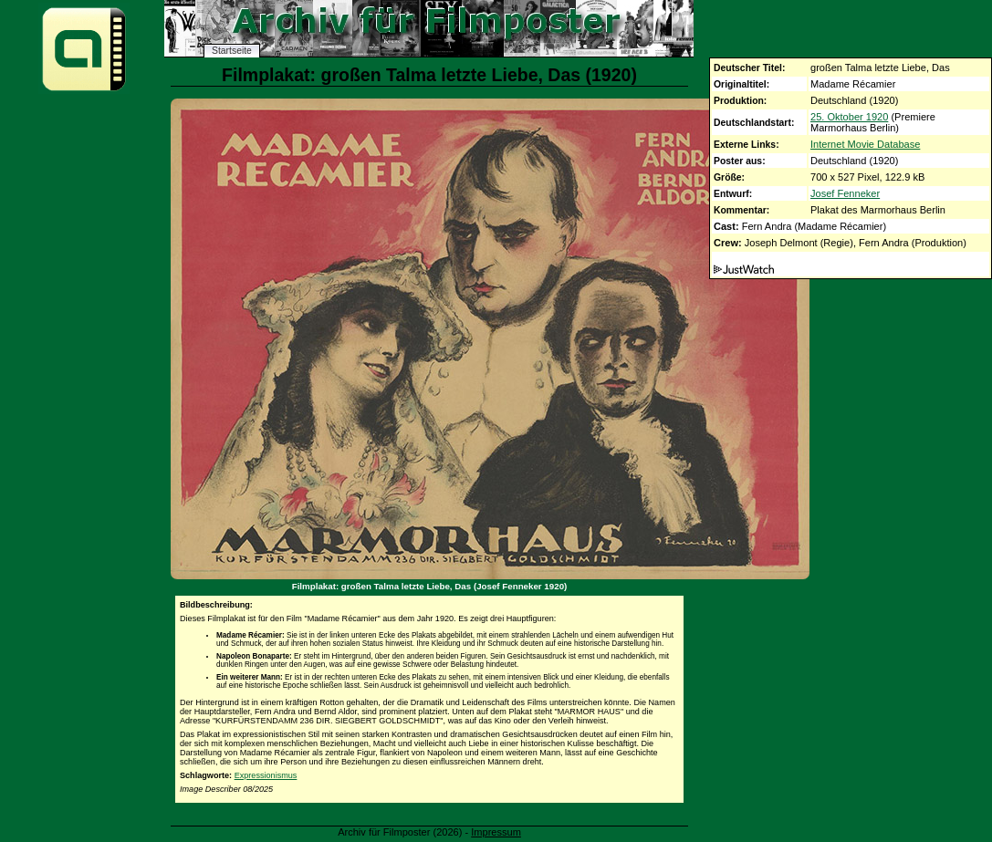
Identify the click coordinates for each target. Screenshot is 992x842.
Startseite (232, 51)
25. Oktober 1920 (849, 116)
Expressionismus (266, 775)
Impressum (496, 831)
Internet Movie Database (865, 144)
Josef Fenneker (845, 193)
